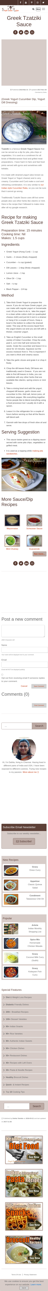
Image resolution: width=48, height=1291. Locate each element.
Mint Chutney (12, 542)
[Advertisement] (23, 62)
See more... (39, 554)
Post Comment (39, 705)
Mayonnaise (12, 522)
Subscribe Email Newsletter (19, 827)
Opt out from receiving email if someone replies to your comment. (23, 679)
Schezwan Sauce (34, 522)
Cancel (24, 686)
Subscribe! (24, 841)
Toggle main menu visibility (43, 9)
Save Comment (39, 686)
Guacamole (34, 542)
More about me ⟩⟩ (31, 772)
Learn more (35, 1284)
